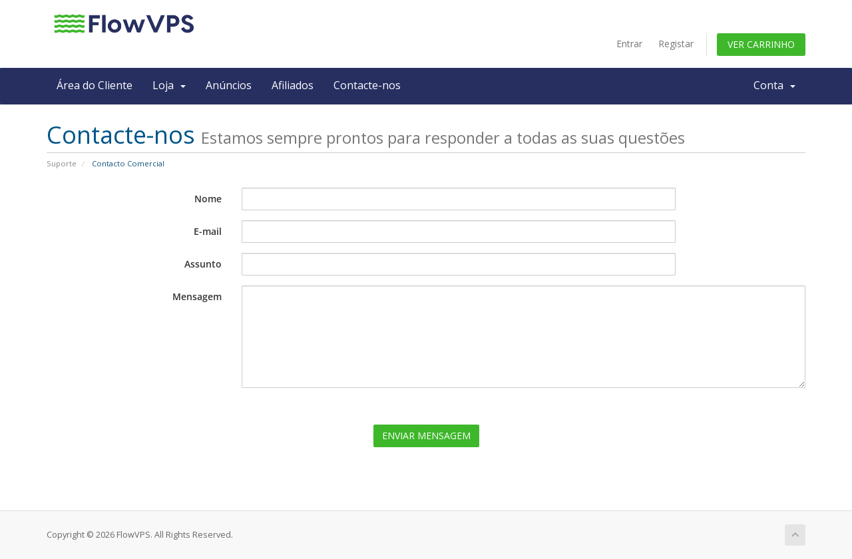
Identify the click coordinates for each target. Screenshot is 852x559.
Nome (208, 198)
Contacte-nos (367, 85)
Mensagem (197, 296)
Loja (169, 85)
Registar (676, 43)
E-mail (208, 231)
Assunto (203, 264)
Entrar (629, 43)
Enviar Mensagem (426, 435)
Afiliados (293, 85)
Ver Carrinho (761, 44)
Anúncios (229, 85)
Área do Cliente (94, 85)
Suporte (62, 163)
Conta (774, 85)
